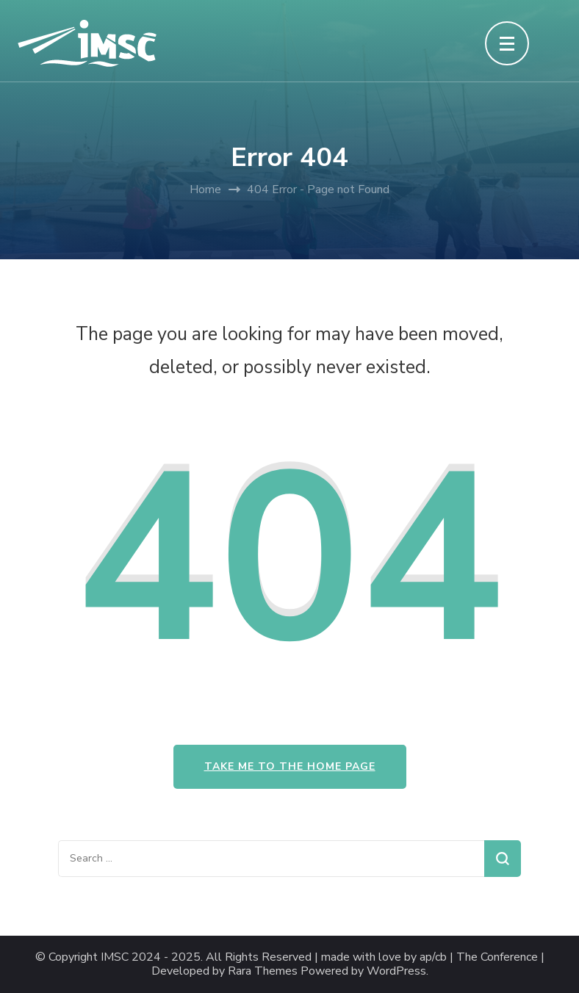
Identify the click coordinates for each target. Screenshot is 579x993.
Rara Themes (263, 971)
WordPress (396, 971)
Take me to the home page (289, 766)
